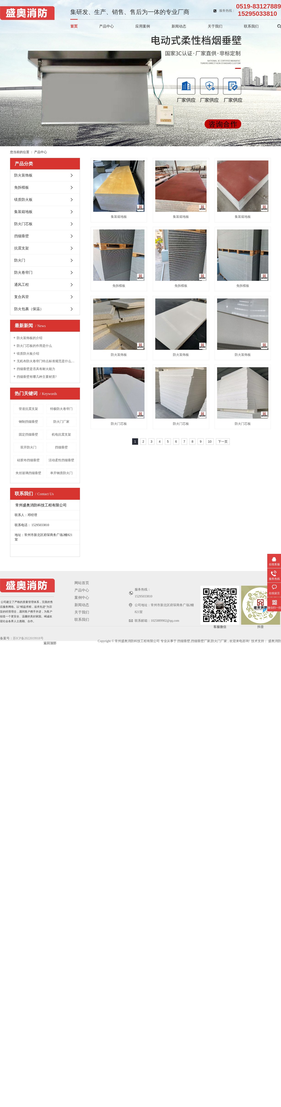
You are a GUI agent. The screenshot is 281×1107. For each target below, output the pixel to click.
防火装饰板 (23, 175)
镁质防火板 (23, 200)
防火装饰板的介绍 (29, 338)
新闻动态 (179, 26)
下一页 (223, 584)
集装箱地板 (23, 212)
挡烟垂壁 (21, 236)
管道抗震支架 (28, 409)
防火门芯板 (23, 224)
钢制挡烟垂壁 (28, 421)
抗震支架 (21, 248)
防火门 (19, 260)
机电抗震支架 (61, 434)
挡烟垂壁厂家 (200, 666)
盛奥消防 (274, 666)
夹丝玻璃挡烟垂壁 (28, 473)
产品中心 (106, 26)
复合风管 (21, 297)
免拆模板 (21, 187)
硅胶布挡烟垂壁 (28, 460)
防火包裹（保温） (29, 309)
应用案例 (142, 26)
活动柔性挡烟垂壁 (61, 460)
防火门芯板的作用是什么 (34, 346)
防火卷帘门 (23, 272)
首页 (74, 26)
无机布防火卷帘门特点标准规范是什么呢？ (46, 361)
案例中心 (81, 623)
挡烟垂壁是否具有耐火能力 (36, 369)
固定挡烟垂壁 (28, 434)
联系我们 (251, 26)
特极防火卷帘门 (61, 409)
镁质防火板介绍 (28, 353)
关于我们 (215, 26)
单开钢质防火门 (61, 473)
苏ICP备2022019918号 (28, 664)
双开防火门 (28, 447)
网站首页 (81, 608)
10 (210, 584)
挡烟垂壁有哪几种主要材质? (37, 376)
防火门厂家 (61, 421)
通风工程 (21, 285)
